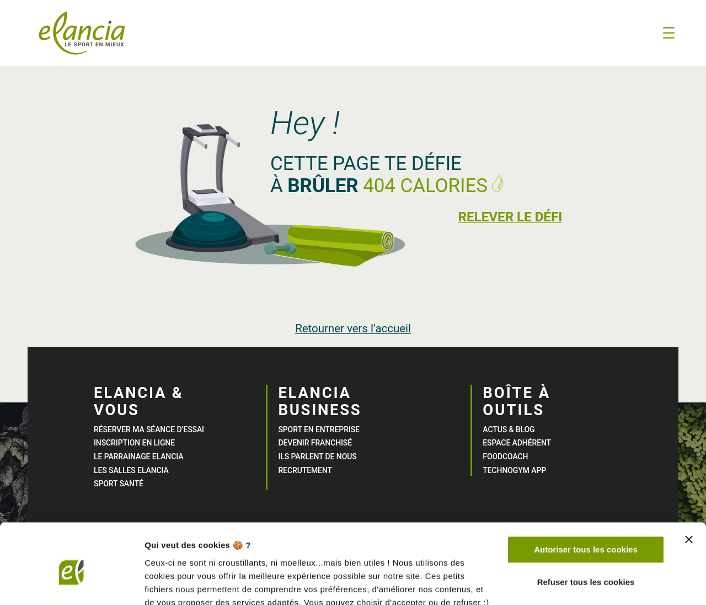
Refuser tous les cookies (586, 532)
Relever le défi (508, 217)
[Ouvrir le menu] (668, 33)
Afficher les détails (182, 583)
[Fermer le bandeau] (689, 490)
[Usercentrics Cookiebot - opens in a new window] (71, 583)
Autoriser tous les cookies (586, 500)
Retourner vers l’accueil (353, 328)
